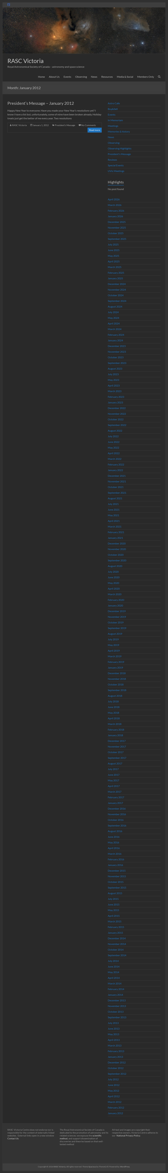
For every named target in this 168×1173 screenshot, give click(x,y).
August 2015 (115, 893)
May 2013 (113, 1034)
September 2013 (117, 1017)
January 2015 (115, 932)
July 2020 (113, 571)
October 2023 (115, 357)
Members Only (145, 76)
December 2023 (117, 345)
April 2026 (114, 199)
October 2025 (115, 233)
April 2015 (114, 915)
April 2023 (114, 385)
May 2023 (113, 379)
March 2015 (114, 921)
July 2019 (113, 639)
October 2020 (115, 554)
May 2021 (113, 515)
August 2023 (115, 368)
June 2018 (113, 707)
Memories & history (119, 131)
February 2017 (116, 797)
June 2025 (113, 250)
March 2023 (114, 391)
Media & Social (125, 76)
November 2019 (117, 616)
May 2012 (113, 1090)
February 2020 (116, 599)
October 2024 (115, 295)
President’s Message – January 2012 (40, 103)
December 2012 (117, 1062)
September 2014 (117, 955)
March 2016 (114, 853)
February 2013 (116, 1051)
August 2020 (115, 565)
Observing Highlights (119, 148)
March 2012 (114, 1101)
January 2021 (115, 537)
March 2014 (114, 983)
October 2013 (115, 1011)
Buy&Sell (113, 108)
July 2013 (113, 1022)
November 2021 (117, 481)
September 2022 (117, 424)
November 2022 (117, 413)
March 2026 (114, 204)
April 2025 (114, 261)
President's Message (65, 125)
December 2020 (117, 543)
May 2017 (113, 780)
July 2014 (113, 960)
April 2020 (114, 588)
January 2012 (115, 1113)
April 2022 (114, 453)
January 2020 (115, 605)
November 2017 (117, 746)
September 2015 (117, 887)
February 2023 (116, 396)
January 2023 (115, 402)
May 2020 (113, 582)
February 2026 (116, 210)
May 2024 (113, 317)
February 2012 (116, 1107)
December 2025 (117, 221)
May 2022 (113, 447)
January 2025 (115, 278)
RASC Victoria (25, 60)
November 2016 (117, 814)
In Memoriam (115, 120)
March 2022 (114, 458)
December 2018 (117, 673)
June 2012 (113, 1084)
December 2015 (117, 870)
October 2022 (115, 419)
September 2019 (117, 628)
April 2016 (114, 848)
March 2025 (114, 267)
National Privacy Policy (128, 1135)
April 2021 (114, 520)
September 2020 (117, 560)
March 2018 (114, 723)
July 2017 (113, 769)
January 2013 (115, 1056)
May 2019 (113, 644)
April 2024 (114, 323)
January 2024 (115, 340)
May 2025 (113, 255)
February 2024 (116, 334)
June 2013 (113, 1028)
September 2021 (117, 492)
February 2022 (116, 464)
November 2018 (117, 678)
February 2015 (116, 927)
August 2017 (115, 763)
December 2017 (117, 740)
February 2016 (116, 859)
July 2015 (113, 898)
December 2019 (117, 611)
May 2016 (113, 842)
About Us (54, 76)
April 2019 (114, 650)
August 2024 (115, 306)
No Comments (88, 125)
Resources (107, 76)
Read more (94, 130)
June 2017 (113, 774)
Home (41, 76)
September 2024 (117, 300)
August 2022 (115, 430)
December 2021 (117, 475)
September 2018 (117, 690)
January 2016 (115, 864)
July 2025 (113, 244)
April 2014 (114, 977)
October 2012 (115, 1068)
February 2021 (116, 532)
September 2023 (117, 362)
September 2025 (117, 238)
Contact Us (13, 1138)
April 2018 (114, 718)
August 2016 (115, 831)
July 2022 (113, 436)
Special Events (116, 165)
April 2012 (114, 1096)
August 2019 (115, 633)
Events (67, 76)
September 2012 (117, 1073)
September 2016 (117, 825)
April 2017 (114, 785)
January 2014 (115, 994)
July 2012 (113, 1079)
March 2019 (114, 656)
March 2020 (114, 594)
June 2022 (113, 441)
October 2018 (115, 684)
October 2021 (115, 487)
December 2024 (117, 283)
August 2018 (115, 695)
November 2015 (117, 876)
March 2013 (114, 1045)
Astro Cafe (114, 103)
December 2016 (117, 808)
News (94, 76)
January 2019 (115, 667)
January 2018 (115, 735)
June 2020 (113, 577)
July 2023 (113, 374)
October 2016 (115, 819)
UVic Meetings (116, 170)
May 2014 (113, 972)
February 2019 (116, 661)
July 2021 (113, 503)
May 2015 (113, 910)
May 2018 (113, 712)
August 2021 (115, 498)
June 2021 (113, 509)
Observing (81, 76)
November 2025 (117, 227)
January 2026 (115, 216)
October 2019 (115, 622)
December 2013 (117, 1000)
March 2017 (114, 791)
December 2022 (117, 408)
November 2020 (117, 549)
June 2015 (113, 904)
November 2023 (117, 351)
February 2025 (116, 272)
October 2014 (115, 949)
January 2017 (115, 802)
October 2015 (115, 881)
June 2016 (113, 836)
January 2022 (115, 470)
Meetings (113, 125)
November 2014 (117, 943)
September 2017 (117, 757)
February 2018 (116, 729)
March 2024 (114, 329)
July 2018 (113, 701)
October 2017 (115, 752)
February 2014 (116, 989)
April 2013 (114, 1039)
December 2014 (117, 938)
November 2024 (117, 289)
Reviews (112, 159)
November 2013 (117, 1005)
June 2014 (113, 966)
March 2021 (114, 526)
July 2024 (113, 312)
